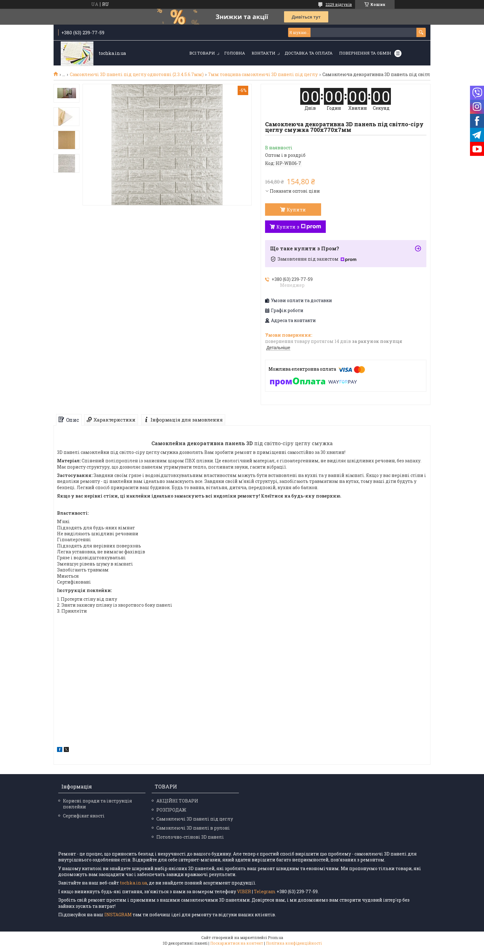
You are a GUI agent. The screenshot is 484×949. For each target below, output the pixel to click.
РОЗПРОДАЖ (171, 810)
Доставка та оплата (309, 53)
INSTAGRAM (118, 915)
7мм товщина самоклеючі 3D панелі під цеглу (263, 74)
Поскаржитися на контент (236, 943)
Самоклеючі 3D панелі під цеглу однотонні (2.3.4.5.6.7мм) (137, 74)
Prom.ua (275, 937)
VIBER (244, 891)
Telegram (265, 891)
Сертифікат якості (84, 816)
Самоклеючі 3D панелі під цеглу (194, 819)
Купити (296, 209)
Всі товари (202, 53)
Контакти (263, 53)
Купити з (298, 227)
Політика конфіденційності (294, 943)
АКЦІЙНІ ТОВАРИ (177, 801)
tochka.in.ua (133, 883)
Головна (234, 53)
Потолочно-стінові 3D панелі (190, 837)
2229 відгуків (338, 4)
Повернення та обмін (365, 53)
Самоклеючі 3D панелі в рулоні (193, 828)
